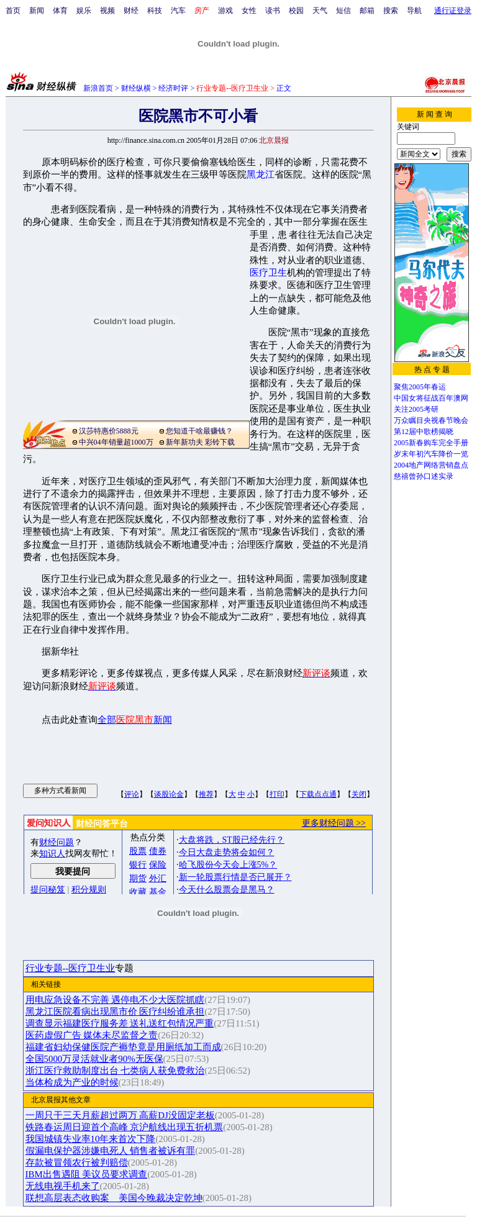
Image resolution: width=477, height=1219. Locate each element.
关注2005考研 (416, 409)
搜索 (390, 10)
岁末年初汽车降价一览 (431, 454)
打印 (277, 794)
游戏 (225, 10)
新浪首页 (98, 88)
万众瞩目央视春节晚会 (431, 420)
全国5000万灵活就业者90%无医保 (94, 1059)
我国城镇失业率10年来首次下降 (90, 1139)
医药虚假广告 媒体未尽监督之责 (91, 1035)
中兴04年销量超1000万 (116, 442)
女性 (249, 10)
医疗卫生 (268, 273)
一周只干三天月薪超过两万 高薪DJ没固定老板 (120, 1115)
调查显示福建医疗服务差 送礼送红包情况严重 (119, 1023)
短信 (343, 10)
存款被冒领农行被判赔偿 (76, 1162)
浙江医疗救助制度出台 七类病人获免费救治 (115, 1071)
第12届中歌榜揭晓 (423, 431)
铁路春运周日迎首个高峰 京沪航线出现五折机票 (124, 1127)
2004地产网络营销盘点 (431, 465)
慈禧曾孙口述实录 (423, 476)
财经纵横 (136, 88)
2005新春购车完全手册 (431, 442)
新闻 (36, 10)
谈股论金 (169, 794)
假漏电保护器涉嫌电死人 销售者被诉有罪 (110, 1151)
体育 (60, 10)
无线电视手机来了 (62, 1186)
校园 (296, 10)
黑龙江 (261, 174)
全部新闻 (135, 720)
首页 (13, 10)
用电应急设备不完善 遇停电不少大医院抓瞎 (115, 1000)
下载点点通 (318, 794)
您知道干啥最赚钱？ (199, 431)
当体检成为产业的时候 (72, 1082)
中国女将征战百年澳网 (431, 398)
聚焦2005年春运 (420, 387)
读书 (272, 10)
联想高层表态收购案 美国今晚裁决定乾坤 (113, 1198)
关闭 (359, 794)
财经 (131, 10)
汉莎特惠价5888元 (109, 431)
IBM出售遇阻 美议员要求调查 (86, 1174)
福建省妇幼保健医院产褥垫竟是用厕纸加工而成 (123, 1047)
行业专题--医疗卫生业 (70, 968)
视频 (107, 10)
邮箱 (367, 10)
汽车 (178, 10)
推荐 (206, 794)
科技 (154, 10)
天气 (319, 10)
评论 (131, 794)
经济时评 (173, 88)
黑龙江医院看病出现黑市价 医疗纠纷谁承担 (115, 1012)
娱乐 (83, 10)
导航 (414, 10)
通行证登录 (452, 10)
